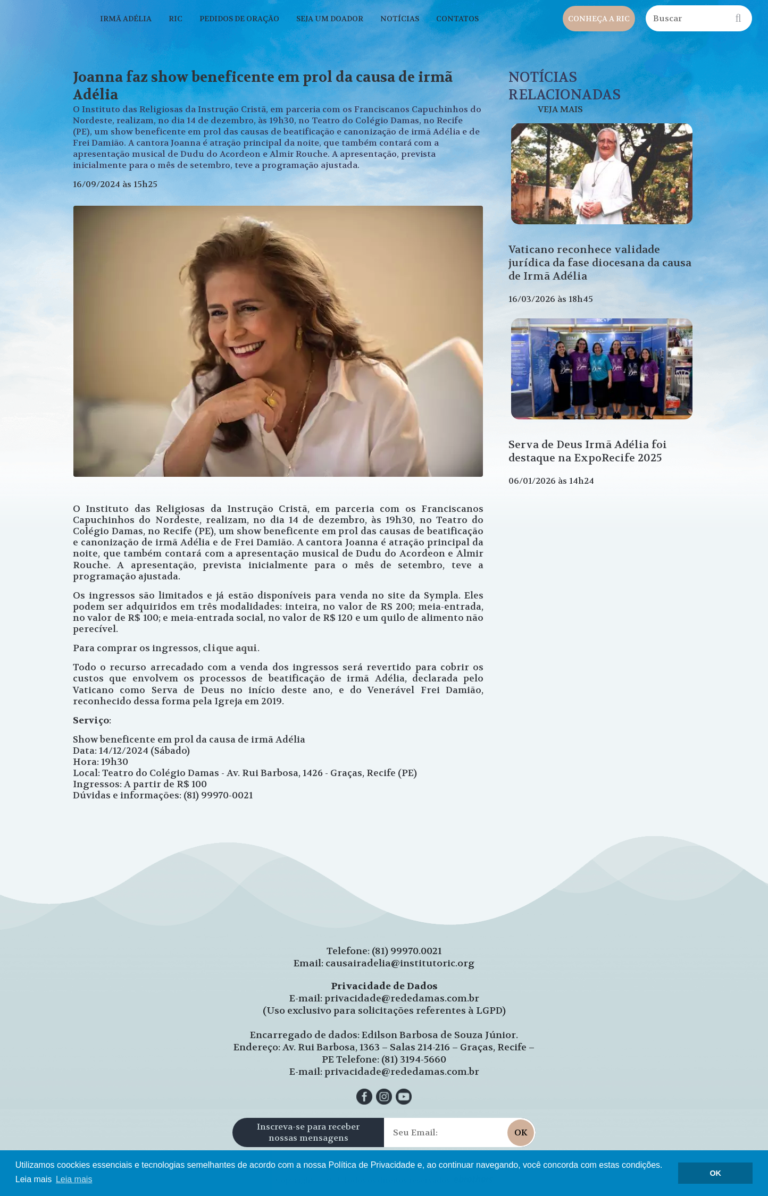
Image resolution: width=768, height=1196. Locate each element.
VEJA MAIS (560, 109)
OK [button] (715, 1173)
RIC (175, 18)
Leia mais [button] (74, 1179)
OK (520, 1132)
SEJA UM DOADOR (329, 18)
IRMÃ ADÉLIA (126, 18)
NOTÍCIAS (399, 18)
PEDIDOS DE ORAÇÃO (239, 18)
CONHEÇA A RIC (599, 18)
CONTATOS (457, 18)
